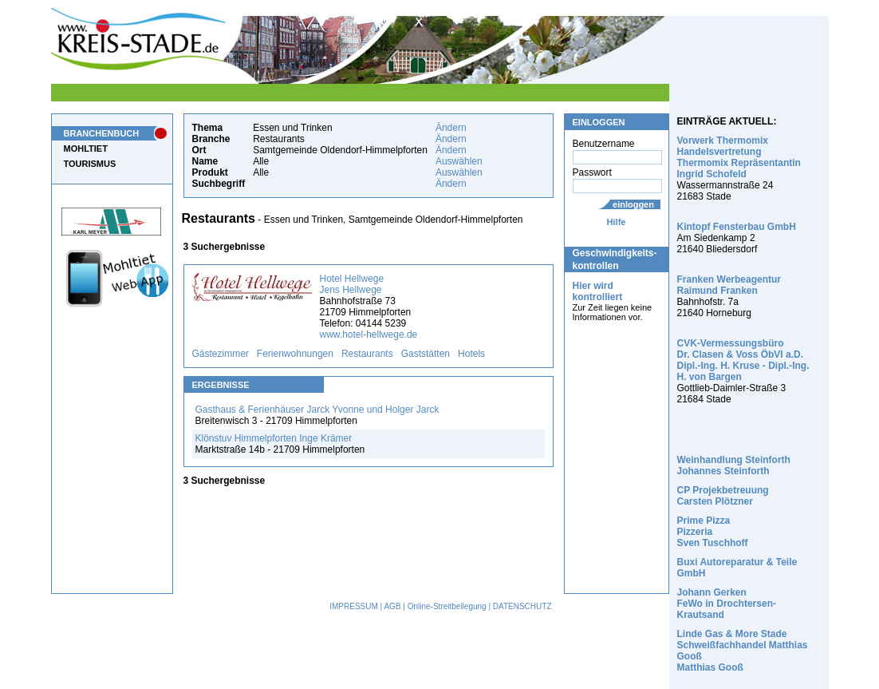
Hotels (471, 353)
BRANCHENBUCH (102, 133)
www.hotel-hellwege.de (369, 334)
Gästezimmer (220, 353)
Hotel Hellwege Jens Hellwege (352, 284)
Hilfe (616, 222)
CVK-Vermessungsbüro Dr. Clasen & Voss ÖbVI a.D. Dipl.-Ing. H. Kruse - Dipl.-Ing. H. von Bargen (743, 360)
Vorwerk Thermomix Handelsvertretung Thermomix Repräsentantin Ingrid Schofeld (739, 157)
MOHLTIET (86, 148)
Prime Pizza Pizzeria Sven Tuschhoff (712, 531)
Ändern (451, 127)
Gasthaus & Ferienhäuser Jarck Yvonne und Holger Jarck (317, 409)
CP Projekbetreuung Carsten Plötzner (723, 496)
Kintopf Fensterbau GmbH (736, 226)
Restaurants (367, 353)
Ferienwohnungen (295, 353)
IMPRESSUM (353, 606)
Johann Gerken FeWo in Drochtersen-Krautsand (726, 603)
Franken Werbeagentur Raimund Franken (729, 285)
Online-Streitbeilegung (447, 606)
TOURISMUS (90, 163)
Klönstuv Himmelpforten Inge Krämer (274, 438)
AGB (392, 606)
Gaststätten (425, 353)
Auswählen (459, 161)
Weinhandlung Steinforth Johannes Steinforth (733, 465)
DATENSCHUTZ (522, 606)
